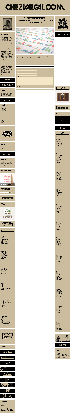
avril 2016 (58, 226)
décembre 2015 (59, 230)
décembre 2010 (59, 291)
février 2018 (58, 203)
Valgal (22, 24)
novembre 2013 (59, 257)
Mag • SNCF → (38, 89)
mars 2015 (58, 240)
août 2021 (58, 158)
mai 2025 (58, 138)
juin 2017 (57, 211)
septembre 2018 (59, 195)
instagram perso (4, 239)
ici (60, 356)
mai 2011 (57, 286)
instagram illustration (5, 240)
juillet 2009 (58, 309)
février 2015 (58, 241)
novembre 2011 (59, 279)
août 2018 (58, 196)
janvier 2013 (58, 264)
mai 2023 (57, 145)
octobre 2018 (59, 194)
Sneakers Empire (4, 270)
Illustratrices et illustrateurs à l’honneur (23, 57)
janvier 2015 (58, 242)
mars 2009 (58, 313)
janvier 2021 (58, 165)
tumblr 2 (3, 246)
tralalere (3, 324)
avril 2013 (58, 261)
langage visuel (3, 51)
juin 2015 (58, 237)
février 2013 (58, 263)
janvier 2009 (58, 315)
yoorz (2, 325)
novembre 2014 (59, 244)
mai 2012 (57, 273)
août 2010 (58, 295)
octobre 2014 (58, 245)
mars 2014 (58, 253)
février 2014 (58, 254)
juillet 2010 (58, 296)
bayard (2, 282)
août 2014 (58, 247)
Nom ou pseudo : (19, 69)
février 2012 (58, 276)
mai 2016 (57, 225)
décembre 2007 (59, 329)
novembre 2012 (59, 266)
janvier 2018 (58, 204)
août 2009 (58, 308)
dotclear (3, 254)
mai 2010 (58, 298)
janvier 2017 (58, 216)
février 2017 (58, 215)
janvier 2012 (58, 277)
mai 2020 (58, 174)
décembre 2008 (59, 316)
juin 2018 (58, 198)
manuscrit (3, 122)
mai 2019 (57, 187)
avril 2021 (58, 162)
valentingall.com (4, 68)
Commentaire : (19, 76)
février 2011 (58, 289)
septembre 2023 (59, 144)
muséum (2, 310)
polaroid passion (4, 267)
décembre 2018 (59, 192)
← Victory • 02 (31, 89)
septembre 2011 (59, 281)
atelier (2, 121)
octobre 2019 (58, 181)
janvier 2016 (58, 229)
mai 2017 (57, 212)
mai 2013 (57, 260)
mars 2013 (58, 262)
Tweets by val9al (4, 148)
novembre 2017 (59, 206)
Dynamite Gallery (4, 253)
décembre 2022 (59, 148)
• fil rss (49, 24)
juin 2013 (57, 259)
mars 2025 (58, 140)
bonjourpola (3, 251)
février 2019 (58, 190)
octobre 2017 (58, 207)
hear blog (3, 261)
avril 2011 (58, 287)
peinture (2, 120)
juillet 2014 (58, 248)
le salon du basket (4, 298)
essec (2, 284)
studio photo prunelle (5, 322)
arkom (2, 250)
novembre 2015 (59, 231)
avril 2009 (58, 312)
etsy (2, 238)
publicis (2, 318)
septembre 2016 (59, 221)
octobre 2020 (59, 169)
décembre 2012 (59, 265)
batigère (2, 281)
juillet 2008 (58, 322)
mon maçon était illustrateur (7, 266)
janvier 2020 (58, 178)
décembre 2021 (59, 154)
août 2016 (58, 222)
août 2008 (58, 321)
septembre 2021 (59, 157)
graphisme (3, 109)
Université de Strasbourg (6, 323)
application (3, 111)
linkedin (2, 237)
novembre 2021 (59, 155)
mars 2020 (58, 176)
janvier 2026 (58, 136)
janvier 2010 (58, 303)
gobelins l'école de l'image (6, 288)
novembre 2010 (59, 292)
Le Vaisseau (3, 305)
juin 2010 (58, 297)
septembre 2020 (59, 170)
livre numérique (4, 110)
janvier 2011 (58, 290)
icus (2, 291)
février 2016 (58, 228)
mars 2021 (58, 163)
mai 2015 (57, 238)
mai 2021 (57, 161)
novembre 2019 (59, 180)
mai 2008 (58, 324)
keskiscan (3, 119)
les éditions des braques (6, 302)
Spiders (10, 56)
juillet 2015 (58, 236)
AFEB (2, 274)
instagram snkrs (4, 241)
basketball (3, 117)
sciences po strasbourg (5, 320)
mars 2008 (58, 326)
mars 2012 (58, 275)
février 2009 (58, 314)
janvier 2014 (58, 255)
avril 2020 (58, 175)
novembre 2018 (59, 193)
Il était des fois (7, 55)
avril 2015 (58, 239)
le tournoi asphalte (5, 299)
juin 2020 (58, 173)
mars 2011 (58, 288)
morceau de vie (41, 24)
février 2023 (58, 146)
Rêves (37, 58)
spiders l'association (5, 321)
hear (2, 260)
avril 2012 (58, 274)
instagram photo (4, 242)
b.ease (2, 276)
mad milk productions (5, 307)
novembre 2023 (59, 143)
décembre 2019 (59, 179)
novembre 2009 (59, 305)
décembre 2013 (59, 256)
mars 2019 (58, 189)
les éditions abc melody (5, 301)
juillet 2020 (58, 172)
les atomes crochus (5, 300)
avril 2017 (58, 213)
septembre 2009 (59, 307)
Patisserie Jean (4, 316)
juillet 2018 (58, 197)
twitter (2, 236)
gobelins (2, 258)
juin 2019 (58, 186)
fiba (2, 287)
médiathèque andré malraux (6, 309)
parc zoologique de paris (6, 315)
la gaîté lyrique (4, 293)
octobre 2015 (58, 232)
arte (2, 275)
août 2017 (58, 209)
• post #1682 (46, 24)
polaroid (3, 113)
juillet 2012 (58, 271)
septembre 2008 (59, 320)
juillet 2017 (58, 210)
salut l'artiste (4, 269)
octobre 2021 (58, 156)
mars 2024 (58, 142)
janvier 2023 (58, 147)
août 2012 (58, 270)
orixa (2, 314)
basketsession (4, 280)
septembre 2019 (59, 182)
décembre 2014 (59, 243)
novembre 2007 (59, 330)
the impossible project (5, 271)
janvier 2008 (58, 328)
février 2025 (58, 141)
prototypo (3, 268)
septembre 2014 (59, 246)
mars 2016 (58, 227)
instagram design (4, 243)
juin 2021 (57, 160)
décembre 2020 (59, 166)
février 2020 (58, 177)
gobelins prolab (4, 259)
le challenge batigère (5, 297)
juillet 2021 (58, 159)
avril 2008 (58, 325)
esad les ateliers (4, 255)
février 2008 (58, 327)
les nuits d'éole (4, 304)
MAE (2, 308)
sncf (2, 319)
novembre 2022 (59, 149)
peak (2, 317)
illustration (3, 108)
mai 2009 (58, 311)
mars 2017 (58, 214)
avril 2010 (58, 299)
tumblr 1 (2, 245)
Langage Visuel (4, 265)
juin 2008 (58, 323)
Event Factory (4, 285)
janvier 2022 (58, 153)
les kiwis (2, 303)
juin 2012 (57, 272)
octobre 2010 (59, 293)
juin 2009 (58, 310)
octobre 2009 (59, 306)
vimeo (2, 244)
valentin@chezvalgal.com (5, 72)
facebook (3, 235)
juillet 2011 (58, 283)
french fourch (4, 257)
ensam (2, 283)
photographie (3, 112)
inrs (2, 292)
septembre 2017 (59, 208)
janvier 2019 (58, 191)
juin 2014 (58, 249)
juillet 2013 (58, 258)
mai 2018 (57, 199)
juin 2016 (57, 224)
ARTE (2, 53)
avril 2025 (58, 139)
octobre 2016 (58, 220)
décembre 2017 (59, 205)
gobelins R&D (3, 289)
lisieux (2, 306)
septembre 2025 (59, 137)
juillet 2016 (58, 223)
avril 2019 (58, 188)
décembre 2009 (59, 304)
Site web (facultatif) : (20, 74)
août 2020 (58, 171)
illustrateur (6, 42)
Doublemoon (3, 54)
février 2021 (58, 164)
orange (2, 313)
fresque (2, 123)
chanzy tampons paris (5, 252)
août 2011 (58, 282)
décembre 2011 (59, 278)
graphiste (2, 42)
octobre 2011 (58, 280)
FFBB (2, 286)
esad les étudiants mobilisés (6, 256)
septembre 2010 (59, 294)
